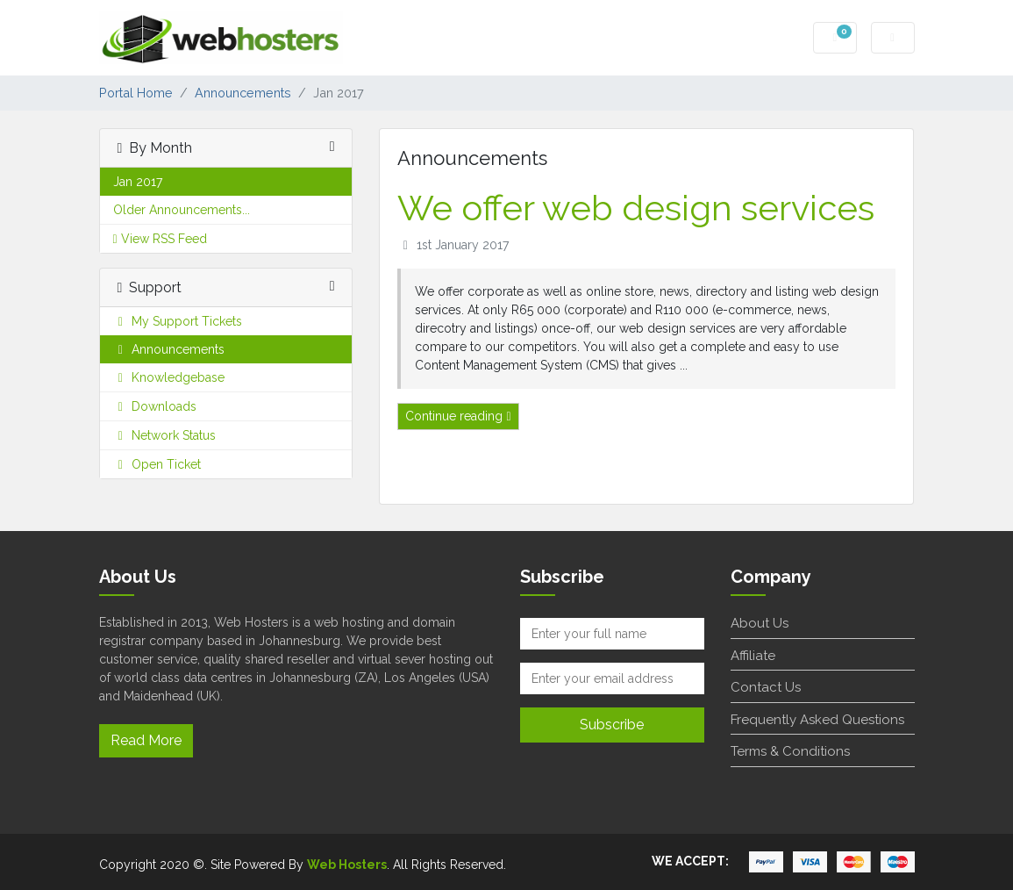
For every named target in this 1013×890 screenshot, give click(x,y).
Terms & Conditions (790, 751)
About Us (759, 623)
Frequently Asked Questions (817, 720)
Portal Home (136, 92)
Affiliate (753, 656)
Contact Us (766, 687)
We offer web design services (635, 207)
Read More (146, 740)
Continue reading (457, 416)
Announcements (243, 92)
